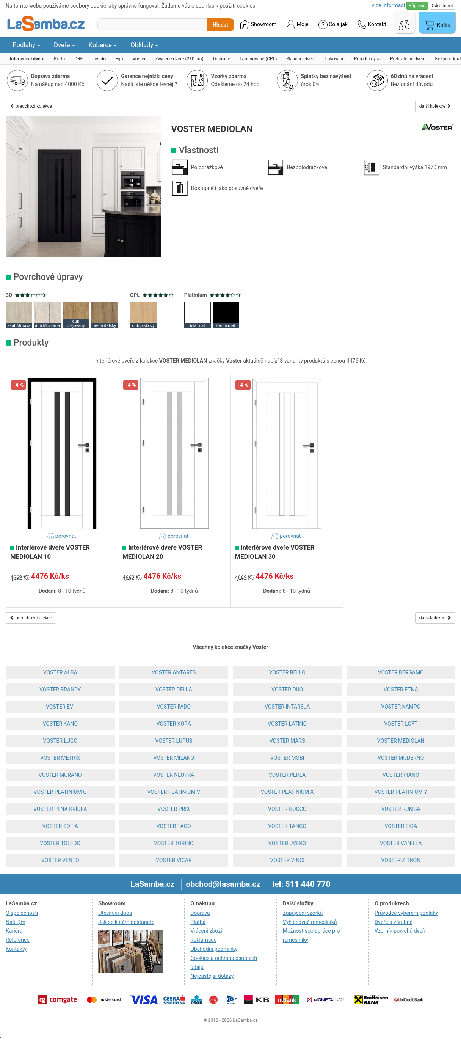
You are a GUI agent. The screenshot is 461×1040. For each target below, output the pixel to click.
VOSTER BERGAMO (401, 672)
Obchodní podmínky (213, 949)
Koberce (103, 45)
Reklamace (203, 940)
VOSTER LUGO (60, 741)
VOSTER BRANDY (60, 690)
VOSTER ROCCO (287, 809)
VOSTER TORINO (174, 843)
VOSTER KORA (174, 724)
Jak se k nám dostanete (126, 922)
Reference (18, 940)
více (388, 5)
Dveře (64, 45)
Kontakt (372, 24)
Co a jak (333, 24)
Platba (197, 922)
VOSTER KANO (60, 724)
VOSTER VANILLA (401, 843)
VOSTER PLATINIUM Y (401, 792)
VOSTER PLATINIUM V (173, 792)
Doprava (200, 913)
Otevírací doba (115, 913)
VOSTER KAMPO (400, 707)
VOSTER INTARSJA (287, 707)
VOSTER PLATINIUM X (287, 792)
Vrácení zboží (206, 931)
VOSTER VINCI (287, 860)
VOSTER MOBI (287, 758)
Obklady (144, 45)
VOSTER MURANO (60, 775)
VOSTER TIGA (400, 826)
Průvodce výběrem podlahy (406, 913)
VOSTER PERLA (287, 775)
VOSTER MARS (287, 741)
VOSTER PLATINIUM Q (60, 792)
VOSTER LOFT (400, 724)
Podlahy (26, 45)
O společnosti (22, 913)
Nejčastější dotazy (212, 976)
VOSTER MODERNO (401, 758)
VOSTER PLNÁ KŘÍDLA (60, 809)
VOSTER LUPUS (173, 741)
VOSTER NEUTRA (173, 775)
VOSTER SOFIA (60, 826)
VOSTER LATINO (287, 724)
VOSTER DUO (287, 690)
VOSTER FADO (174, 707)
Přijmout (417, 5)
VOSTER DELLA (173, 690)
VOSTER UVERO (287, 843)
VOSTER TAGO (174, 826)
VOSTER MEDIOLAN (401, 741)
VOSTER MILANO (173, 758)
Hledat (220, 25)
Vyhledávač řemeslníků (310, 922)
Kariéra (14, 931)
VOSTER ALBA (60, 672)
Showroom (258, 24)
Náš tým (15, 922)
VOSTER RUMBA (400, 809)
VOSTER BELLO (287, 672)
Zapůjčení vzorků (303, 913)
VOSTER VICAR (174, 860)
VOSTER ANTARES (174, 672)
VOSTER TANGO (287, 826)
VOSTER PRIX (174, 809)
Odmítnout (442, 5)
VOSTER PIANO (401, 775)
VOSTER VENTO (60, 860)
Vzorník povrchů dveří (400, 931)
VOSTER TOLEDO (60, 843)
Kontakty (16, 949)
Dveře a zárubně (393, 922)
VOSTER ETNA (401, 690)
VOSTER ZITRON (400, 860)
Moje (297, 24)
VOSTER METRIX (60, 758)
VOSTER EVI (60, 707)
